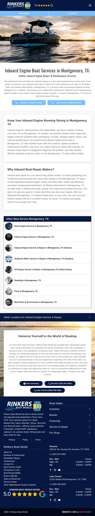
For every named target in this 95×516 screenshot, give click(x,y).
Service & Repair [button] (58, 426)
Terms (38, 440)
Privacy (12, 440)
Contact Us (8, 464)
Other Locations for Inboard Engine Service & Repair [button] (32, 317)
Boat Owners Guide (12, 467)
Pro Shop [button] (54, 432)
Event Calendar (10, 476)
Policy (25, 440)
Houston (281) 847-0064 (60, 383)
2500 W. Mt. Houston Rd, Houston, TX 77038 (69, 449)
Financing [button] (54, 421)
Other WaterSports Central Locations (20, 485)
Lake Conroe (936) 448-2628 (47, 390)
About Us (8, 452)
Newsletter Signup (12, 458)
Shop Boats (24, 13)
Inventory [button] (54, 409)
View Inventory (31, 383)
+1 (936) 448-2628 (57, 484)
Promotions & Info (11, 470)
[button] (90, 5)
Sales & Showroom (12, 479)
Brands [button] (53, 415)
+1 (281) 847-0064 (57, 454)
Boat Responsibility (12, 473)
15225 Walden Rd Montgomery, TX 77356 (67, 479)
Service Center (10, 482)
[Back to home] (19, 5)
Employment (9, 461)
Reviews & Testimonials (14, 455)
